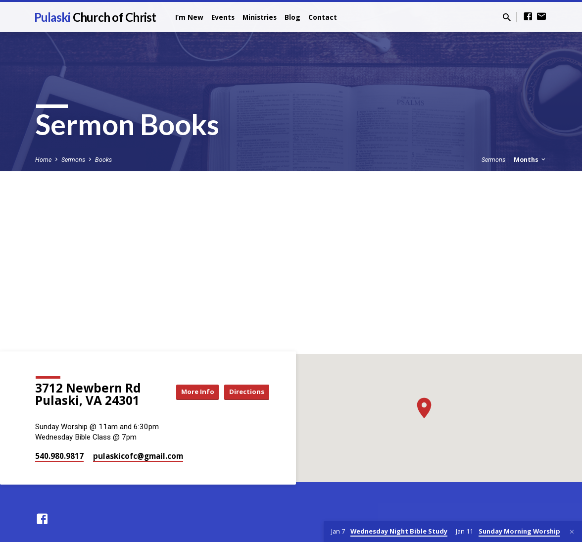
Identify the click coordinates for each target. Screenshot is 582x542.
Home (43, 159)
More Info (189, 391)
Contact (322, 17)
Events (223, 17)
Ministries (259, 17)
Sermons (73, 159)
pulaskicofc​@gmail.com (138, 456)
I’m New (189, 17)
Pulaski (95, 17)
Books (103, 159)
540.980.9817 (59, 456)
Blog (292, 17)
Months (530, 159)
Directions (244, 391)
